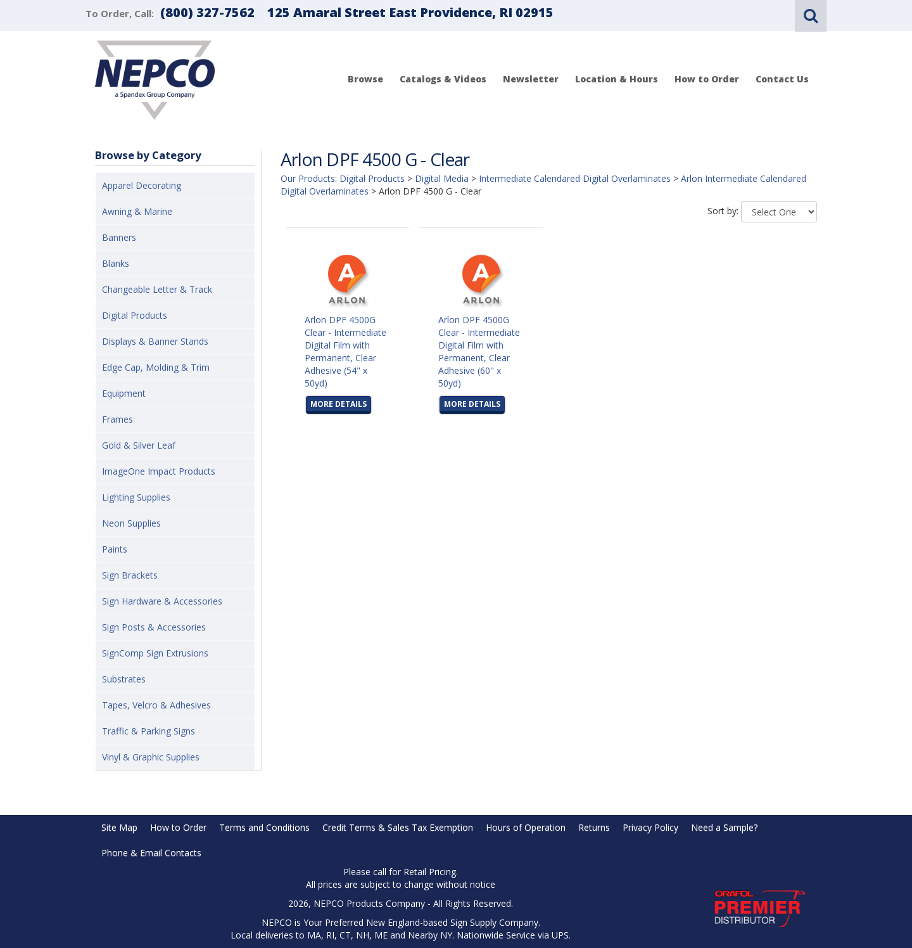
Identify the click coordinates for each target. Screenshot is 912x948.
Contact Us (782, 79)
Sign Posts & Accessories (154, 627)
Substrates (124, 679)
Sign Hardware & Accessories (162, 601)
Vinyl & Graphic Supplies (151, 757)
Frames (117, 419)
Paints (114, 549)
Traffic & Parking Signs (148, 731)
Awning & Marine (137, 211)
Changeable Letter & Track (157, 289)
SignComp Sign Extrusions (155, 653)
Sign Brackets (130, 575)
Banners (119, 237)
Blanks (115, 263)
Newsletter (531, 79)
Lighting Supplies (136, 497)
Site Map (119, 827)
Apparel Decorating (141, 185)
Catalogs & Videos (443, 79)
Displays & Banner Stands (155, 341)
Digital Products (134, 315)
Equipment (124, 393)
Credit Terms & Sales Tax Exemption (397, 827)
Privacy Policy (650, 827)
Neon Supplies (131, 523)
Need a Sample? (724, 827)
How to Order (706, 79)
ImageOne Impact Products (158, 471)
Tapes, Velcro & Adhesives (156, 705)
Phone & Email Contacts (151, 853)
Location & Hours (616, 79)
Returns (594, 827)
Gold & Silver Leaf (138, 445)
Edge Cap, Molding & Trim (156, 367)
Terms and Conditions (264, 827)
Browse (365, 79)
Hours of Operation (526, 827)
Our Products (308, 178)
